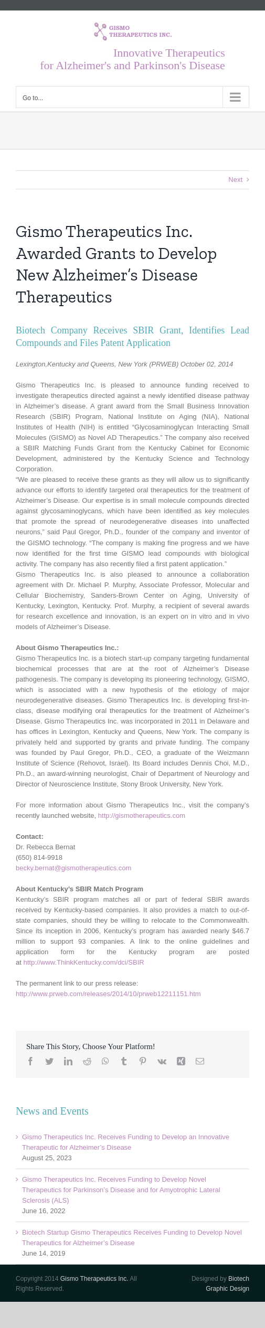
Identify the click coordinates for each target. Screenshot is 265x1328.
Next (235, 179)
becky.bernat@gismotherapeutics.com (73, 868)
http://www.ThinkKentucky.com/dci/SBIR (83, 962)
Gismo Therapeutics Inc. (94, 1278)
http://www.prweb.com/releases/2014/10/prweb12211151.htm (108, 994)
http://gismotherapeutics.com (141, 815)
